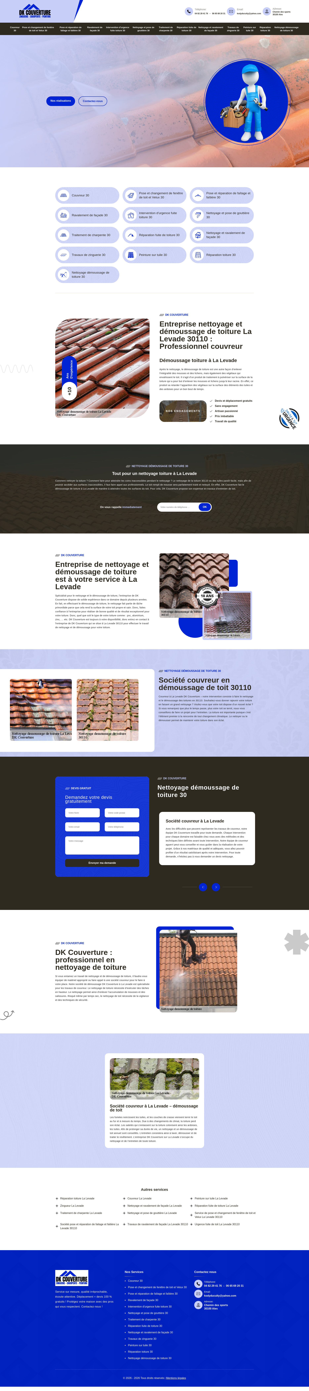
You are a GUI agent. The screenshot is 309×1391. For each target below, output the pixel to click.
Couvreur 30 (135, 1280)
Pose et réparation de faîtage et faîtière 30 (153, 1293)
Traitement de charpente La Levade (81, 1213)
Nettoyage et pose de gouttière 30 (148, 1313)
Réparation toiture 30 (140, 1351)
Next (216, 887)
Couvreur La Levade (140, 1198)
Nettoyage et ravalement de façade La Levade (155, 1205)
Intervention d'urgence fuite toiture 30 (150, 1306)
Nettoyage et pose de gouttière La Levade (152, 1213)
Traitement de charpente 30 (144, 1319)
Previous (203, 887)
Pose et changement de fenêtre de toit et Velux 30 (157, 1287)
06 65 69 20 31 (218, 13)
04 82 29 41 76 (201, 13)
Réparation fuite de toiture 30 (145, 1326)
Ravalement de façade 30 (143, 1300)
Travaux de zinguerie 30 (142, 1338)
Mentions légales (176, 1378)
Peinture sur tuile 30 (140, 1345)
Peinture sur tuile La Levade (211, 1198)
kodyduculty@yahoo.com (249, 13)
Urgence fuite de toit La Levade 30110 (217, 1224)
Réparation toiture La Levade (77, 1198)
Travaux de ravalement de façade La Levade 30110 (158, 1224)
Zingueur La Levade (72, 1205)
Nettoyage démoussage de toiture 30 (149, 1358)
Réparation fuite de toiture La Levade (216, 1205)
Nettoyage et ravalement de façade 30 (150, 1332)
